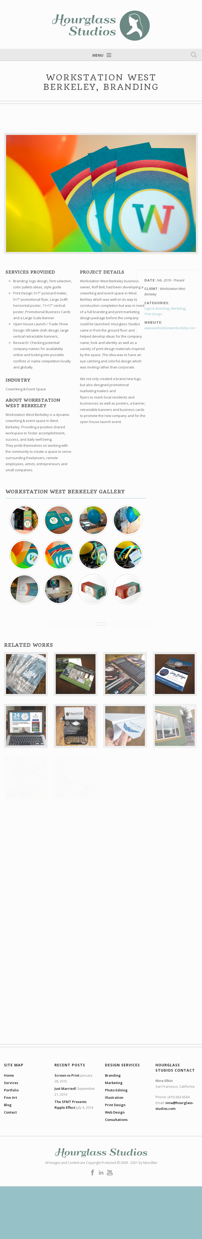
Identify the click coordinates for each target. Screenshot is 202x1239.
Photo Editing (116, 1090)
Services (11, 1082)
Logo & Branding (156, 308)
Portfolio (11, 1090)
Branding (113, 1075)
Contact (10, 1112)
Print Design (153, 314)
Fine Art (10, 1097)
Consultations (116, 1119)
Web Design (115, 1112)
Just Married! (65, 1088)
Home (9, 1075)
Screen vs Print (66, 1075)
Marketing (178, 308)
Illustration (114, 1097)
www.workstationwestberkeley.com (169, 327)
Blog (8, 1104)
